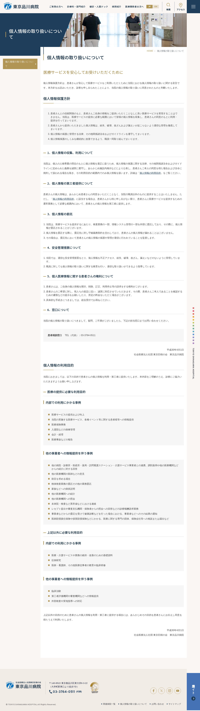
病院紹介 (116, 6)
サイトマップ (175, 704)
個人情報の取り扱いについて (19, 64)
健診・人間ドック (99, 6)
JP (149, 6)
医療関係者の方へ (134, 6)
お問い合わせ (158, 704)
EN (155, 6)
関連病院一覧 (109, 704)
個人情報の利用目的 (150, 173)
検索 (168, 9)
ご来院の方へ (56, 6)
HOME (150, 51)
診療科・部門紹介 (76, 6)
